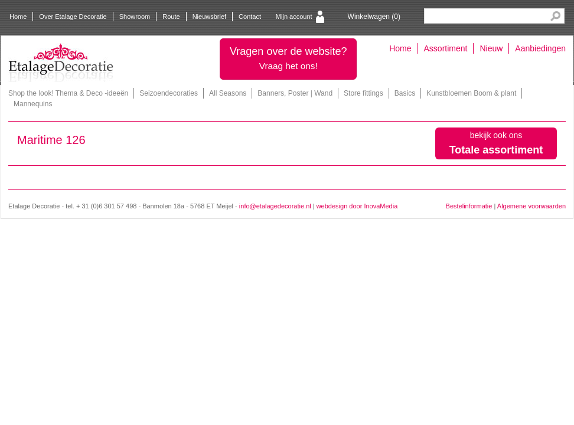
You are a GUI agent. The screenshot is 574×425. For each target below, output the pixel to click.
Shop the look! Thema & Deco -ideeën (68, 93)
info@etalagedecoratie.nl (275, 206)
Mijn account (294, 16)
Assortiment (446, 48)
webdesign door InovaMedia (357, 206)
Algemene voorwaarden (531, 206)
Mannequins (33, 104)
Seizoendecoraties (168, 93)
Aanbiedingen (540, 48)
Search (555, 16)
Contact (250, 16)
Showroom (135, 16)
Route (171, 16)
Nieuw (491, 48)
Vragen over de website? (288, 58)
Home (18, 16)
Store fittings (363, 93)
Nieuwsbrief (209, 16)
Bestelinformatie (469, 206)
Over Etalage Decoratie (72, 16)
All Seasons (227, 93)
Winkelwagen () (374, 16)
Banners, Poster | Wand (294, 93)
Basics (404, 93)
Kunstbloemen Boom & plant (471, 93)
